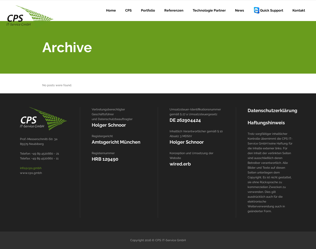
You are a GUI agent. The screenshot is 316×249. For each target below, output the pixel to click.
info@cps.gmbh (30, 168)
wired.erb (180, 164)
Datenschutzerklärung (272, 110)
